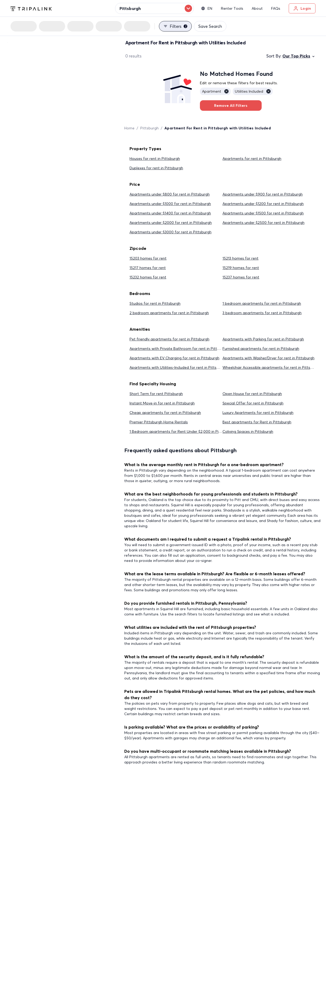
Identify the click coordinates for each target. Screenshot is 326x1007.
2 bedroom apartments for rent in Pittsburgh (169, 312)
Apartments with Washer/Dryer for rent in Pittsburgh (268, 358)
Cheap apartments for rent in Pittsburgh (165, 412)
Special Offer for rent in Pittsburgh (252, 403)
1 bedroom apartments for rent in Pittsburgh (261, 303)
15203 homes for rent (148, 258)
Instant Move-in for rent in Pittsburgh (162, 403)
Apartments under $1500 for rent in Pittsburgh (263, 213)
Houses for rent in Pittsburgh (155, 158)
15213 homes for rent (240, 258)
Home (129, 128)
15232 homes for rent (148, 277)
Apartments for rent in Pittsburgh (251, 158)
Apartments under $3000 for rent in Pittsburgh (170, 232)
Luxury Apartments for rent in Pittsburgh (257, 412)
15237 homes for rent (240, 277)
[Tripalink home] (31, 8)
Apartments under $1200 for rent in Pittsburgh (263, 203)
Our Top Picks (298, 56)
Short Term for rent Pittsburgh (156, 393)
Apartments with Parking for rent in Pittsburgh (263, 339)
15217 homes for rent (148, 267)
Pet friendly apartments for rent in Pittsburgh (169, 339)
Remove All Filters (231, 105)
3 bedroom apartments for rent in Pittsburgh (262, 312)
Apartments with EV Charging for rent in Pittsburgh (174, 358)
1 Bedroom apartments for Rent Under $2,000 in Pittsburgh (182, 431)
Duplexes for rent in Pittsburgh (156, 168)
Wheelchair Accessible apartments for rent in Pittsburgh (271, 367)
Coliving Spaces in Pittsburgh (247, 431)
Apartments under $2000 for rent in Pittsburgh (171, 222)
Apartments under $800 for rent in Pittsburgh (170, 194)
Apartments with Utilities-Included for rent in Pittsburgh (178, 367)
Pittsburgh (149, 128)
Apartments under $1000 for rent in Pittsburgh (170, 203)
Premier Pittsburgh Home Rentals (159, 422)
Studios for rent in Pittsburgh (155, 303)
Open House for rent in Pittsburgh (252, 393)
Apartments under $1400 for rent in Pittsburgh (170, 213)
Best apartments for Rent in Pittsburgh (256, 422)
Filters (175, 26)
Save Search (210, 26)
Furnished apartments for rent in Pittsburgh (260, 348)
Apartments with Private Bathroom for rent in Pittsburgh (179, 348)
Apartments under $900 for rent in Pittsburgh (262, 194)
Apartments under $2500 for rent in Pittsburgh (263, 222)
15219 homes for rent (240, 267)
